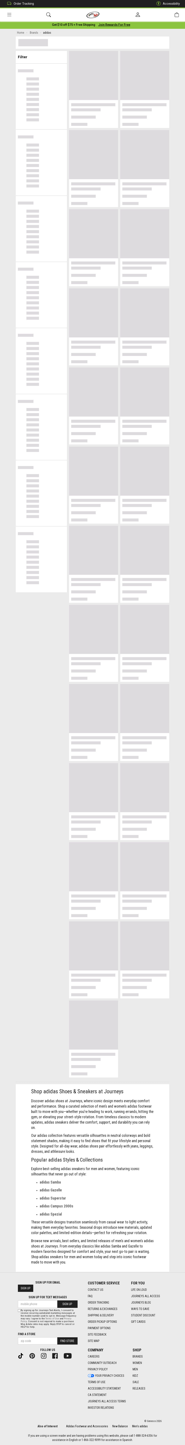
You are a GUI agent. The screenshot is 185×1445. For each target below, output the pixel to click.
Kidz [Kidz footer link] (135, 1376)
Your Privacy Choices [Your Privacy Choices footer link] (106, 1376)
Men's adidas (140, 1426)
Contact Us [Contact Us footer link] (95, 1289)
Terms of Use (52, 1318)
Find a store (26, 1334)
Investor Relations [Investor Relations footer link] (101, 1408)
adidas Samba (50, 1183)
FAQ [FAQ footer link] (90, 1296)
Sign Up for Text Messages (48, 1297)
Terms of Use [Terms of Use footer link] (97, 1382)
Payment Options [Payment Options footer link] (99, 1328)
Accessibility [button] (167, 3)
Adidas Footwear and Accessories (87, 1426)
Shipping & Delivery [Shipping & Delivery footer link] (101, 1315)
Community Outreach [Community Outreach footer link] (102, 1363)
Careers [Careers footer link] (94, 1356)
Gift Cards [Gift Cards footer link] (138, 1321)
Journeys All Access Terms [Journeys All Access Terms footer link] (107, 1401)
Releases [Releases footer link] (139, 1388)
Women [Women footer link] (137, 1363)
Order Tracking (19, 3)
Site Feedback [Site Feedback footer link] (97, 1334)
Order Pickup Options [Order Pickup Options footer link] (102, 1321)
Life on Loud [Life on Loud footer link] (139, 1289)
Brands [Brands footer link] (138, 1356)
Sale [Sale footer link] (136, 1382)
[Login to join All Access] (73, 25)
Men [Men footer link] (135, 1369)
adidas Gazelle (51, 1191)
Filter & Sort (41, 56)
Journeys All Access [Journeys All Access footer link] (145, 1296)
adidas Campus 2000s (56, 1207)
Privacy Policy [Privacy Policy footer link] (98, 1369)
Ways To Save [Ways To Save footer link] (140, 1309)
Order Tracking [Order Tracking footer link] (98, 1302)
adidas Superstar (53, 1199)
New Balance (120, 1426)
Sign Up (25, 1288)
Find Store (67, 1341)
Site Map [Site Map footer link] (94, 1341)
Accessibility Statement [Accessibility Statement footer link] (104, 1388)
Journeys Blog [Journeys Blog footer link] (141, 1302)
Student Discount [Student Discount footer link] (143, 1315)
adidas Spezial (51, 1215)
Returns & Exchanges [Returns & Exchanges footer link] (102, 1309)
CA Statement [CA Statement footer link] (97, 1395)
